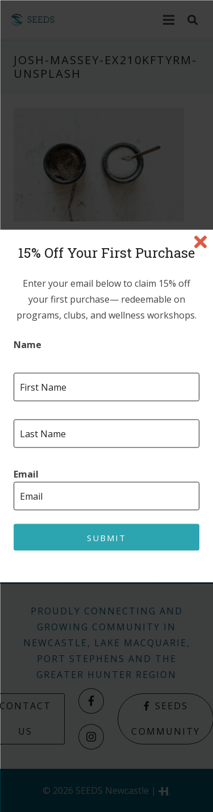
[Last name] (106, 434)
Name (27, 345)
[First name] (106, 387)
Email (26, 474)
